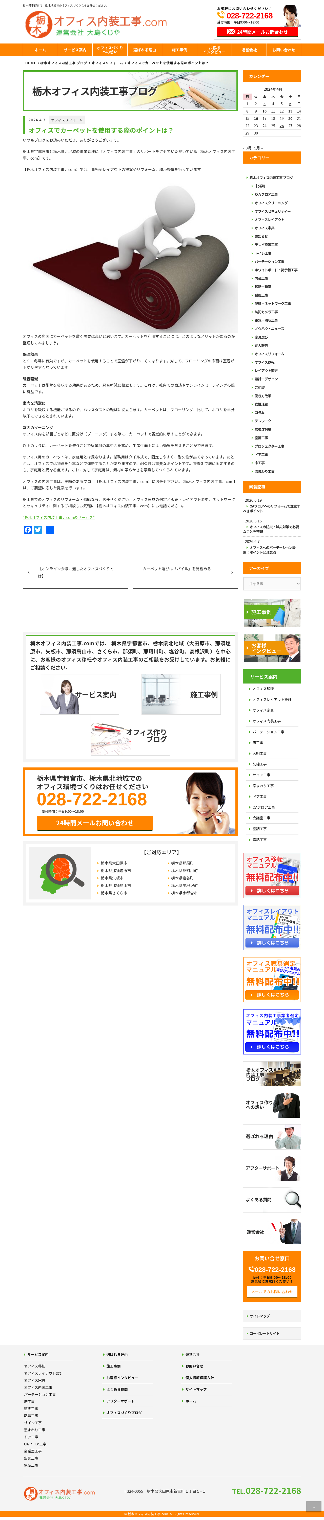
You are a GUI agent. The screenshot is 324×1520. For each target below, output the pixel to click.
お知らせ (261, 236)
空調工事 (261, 437)
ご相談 (260, 387)
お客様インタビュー (214, 50)
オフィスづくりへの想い (110, 50)
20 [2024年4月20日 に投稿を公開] (290, 118)
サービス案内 (75, 49)
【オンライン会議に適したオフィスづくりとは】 (76, 572)
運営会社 (249, 49)
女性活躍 (261, 404)
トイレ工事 (263, 253)
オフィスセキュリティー (273, 211)
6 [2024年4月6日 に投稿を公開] (290, 103)
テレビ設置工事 (266, 244)
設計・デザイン (266, 378)
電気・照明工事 (266, 320)
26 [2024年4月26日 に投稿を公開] (282, 125)
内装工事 (261, 278)
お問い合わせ (283, 49)
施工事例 (179, 49)
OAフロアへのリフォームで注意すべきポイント (271, 508)
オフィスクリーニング (271, 202)
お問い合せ (194, 1366)
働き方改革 (263, 395)
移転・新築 (263, 286)
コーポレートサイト (264, 1333)
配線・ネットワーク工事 (273, 303)
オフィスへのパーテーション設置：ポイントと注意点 (269, 550)
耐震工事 (261, 295)
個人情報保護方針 (200, 1377)
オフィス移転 (264, 362)
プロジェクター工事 (269, 446)
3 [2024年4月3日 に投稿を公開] (265, 103)
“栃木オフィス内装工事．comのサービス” (59, 517)
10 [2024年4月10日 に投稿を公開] (264, 111)
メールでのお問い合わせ (272, 1291)
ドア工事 (261, 454)
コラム (260, 412)
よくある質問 (117, 1389)
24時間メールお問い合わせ (95, 781)
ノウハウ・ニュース (269, 328)
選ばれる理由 (144, 49)
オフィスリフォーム (67, 120)
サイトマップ (260, 1315)
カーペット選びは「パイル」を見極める (177, 568)
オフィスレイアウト (269, 219)
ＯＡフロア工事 (266, 194)
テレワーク (263, 420)
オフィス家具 (264, 227)
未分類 (260, 185)
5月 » (258, 147)
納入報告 (261, 345)
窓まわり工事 (264, 471)
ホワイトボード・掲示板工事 (276, 269)
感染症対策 (263, 429)
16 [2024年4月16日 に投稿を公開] (256, 118)
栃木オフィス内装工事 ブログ (63, 62)
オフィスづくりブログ (124, 1412)
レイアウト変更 (266, 370)
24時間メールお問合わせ (262, 31)
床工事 (260, 462)
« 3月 (247, 147)
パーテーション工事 (269, 261)
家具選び (261, 337)
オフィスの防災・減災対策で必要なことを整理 (271, 529)
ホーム (40, 49)
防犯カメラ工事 (266, 311)
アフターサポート (121, 1400)
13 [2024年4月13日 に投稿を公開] (290, 111)
